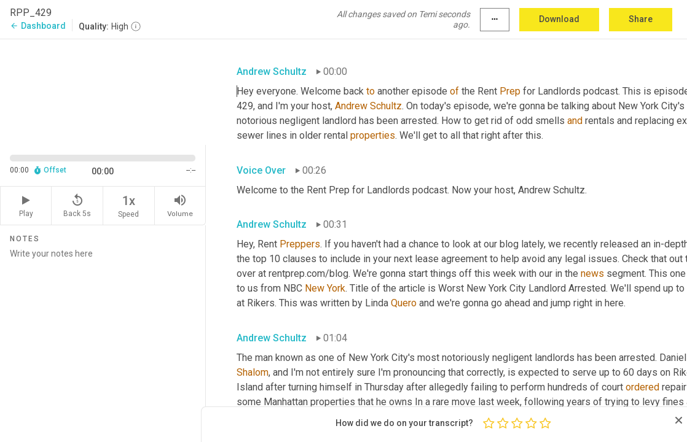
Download (559, 19)
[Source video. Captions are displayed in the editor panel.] (103, 90)
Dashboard (38, 26)
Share (641, 19)
